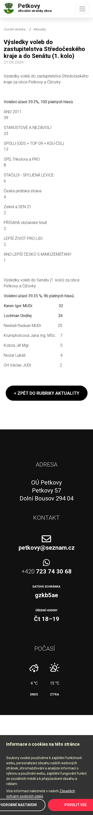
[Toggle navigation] (82, 9)
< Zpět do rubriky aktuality (46, 393)
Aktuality (39, 29)
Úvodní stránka (15, 29)
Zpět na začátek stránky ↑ (83, 798)
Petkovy (35, 6)
